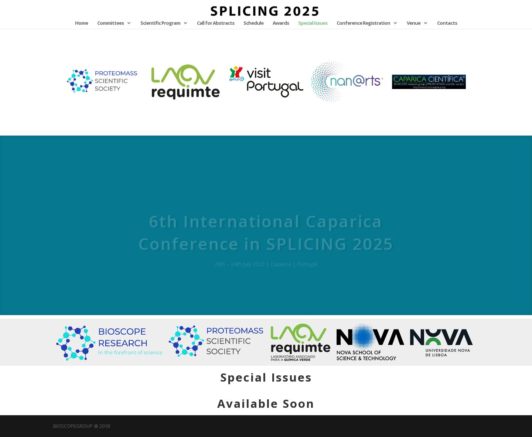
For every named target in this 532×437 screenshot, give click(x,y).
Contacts (447, 23)
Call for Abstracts (215, 23)
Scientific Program (160, 23)
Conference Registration (363, 23)
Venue (413, 23)
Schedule (253, 23)
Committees (110, 23)
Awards (281, 23)
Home (81, 23)
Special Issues (312, 23)
